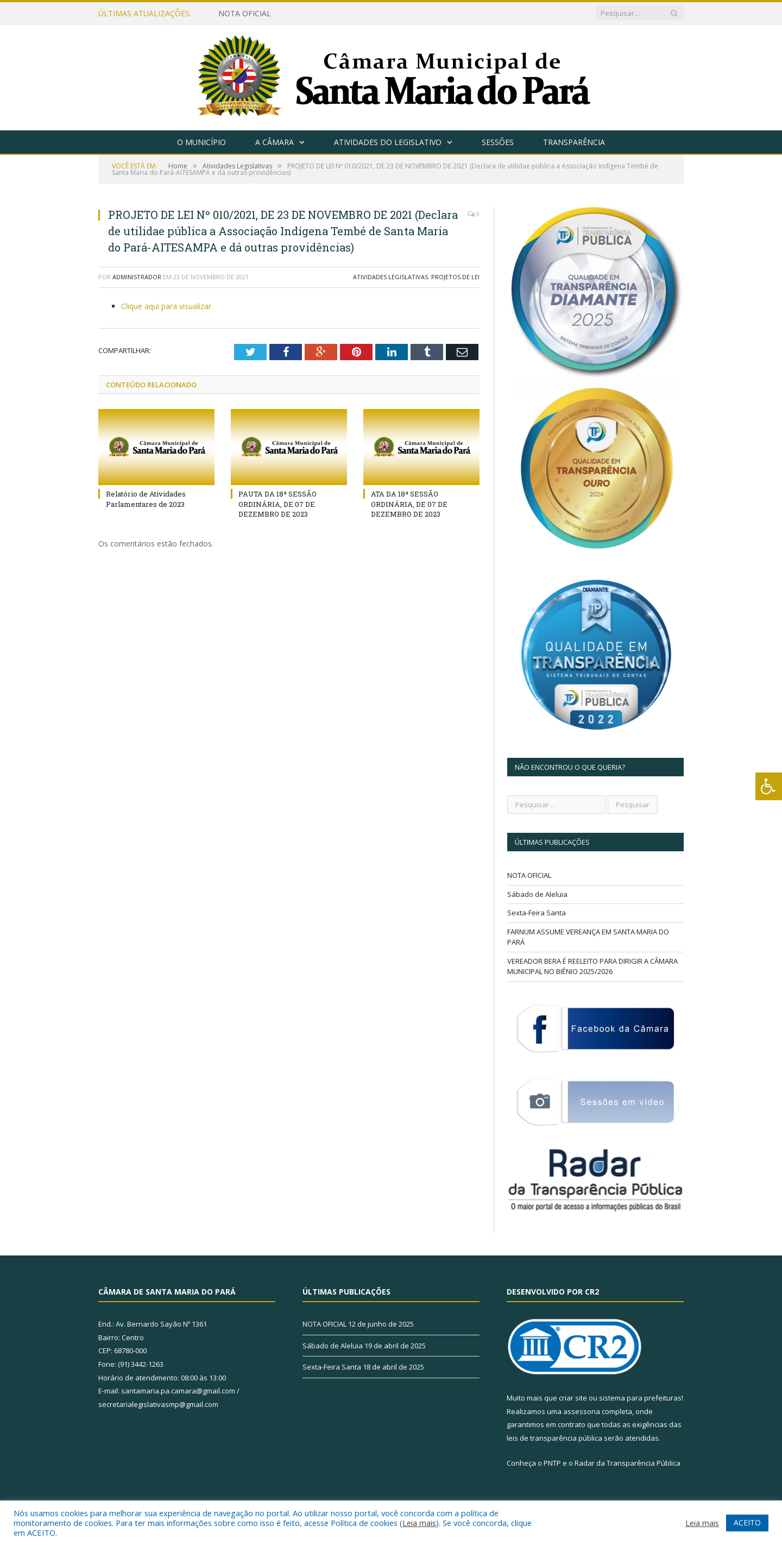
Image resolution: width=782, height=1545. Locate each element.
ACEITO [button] (747, 1522)
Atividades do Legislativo (388, 142)
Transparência (574, 142)
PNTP (552, 1463)
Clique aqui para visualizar (166, 306)
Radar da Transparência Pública (627, 1463)
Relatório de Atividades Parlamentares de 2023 (146, 498)
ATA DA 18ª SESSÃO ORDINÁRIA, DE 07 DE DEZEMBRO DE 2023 (409, 503)
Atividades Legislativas (390, 277)
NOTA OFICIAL (244, 13)
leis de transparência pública (554, 1438)
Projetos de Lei (455, 277)
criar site (573, 1398)
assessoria (581, 1411)
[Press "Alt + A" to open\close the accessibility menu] (768, 786)
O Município (201, 142)
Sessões (498, 142)
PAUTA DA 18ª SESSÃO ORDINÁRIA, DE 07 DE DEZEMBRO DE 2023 (277, 503)
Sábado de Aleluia (537, 894)
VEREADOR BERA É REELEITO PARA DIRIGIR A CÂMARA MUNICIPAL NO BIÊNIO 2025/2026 (592, 966)
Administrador (136, 277)
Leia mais (419, 1522)
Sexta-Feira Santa (536, 913)
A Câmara (274, 142)
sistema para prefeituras (640, 1398)
